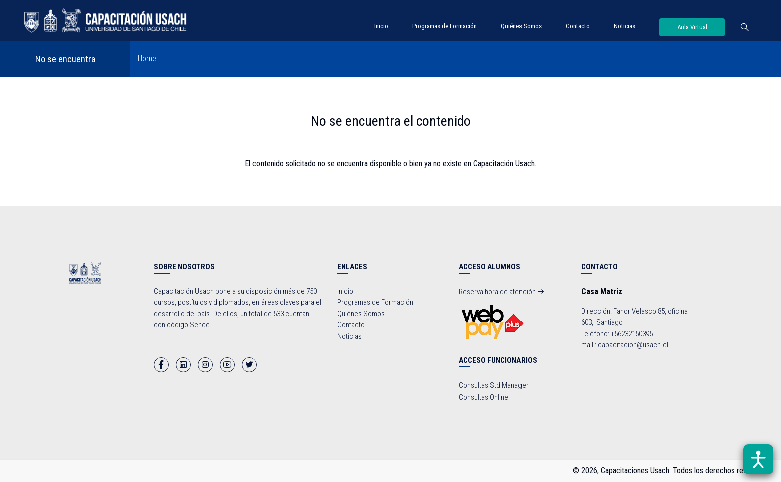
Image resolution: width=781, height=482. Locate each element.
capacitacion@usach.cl (633, 344)
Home (147, 58)
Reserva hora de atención (502, 291)
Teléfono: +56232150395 (617, 333)
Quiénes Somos (521, 26)
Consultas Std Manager (494, 385)
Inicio (381, 26)
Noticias (624, 26)
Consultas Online (483, 397)
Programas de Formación (444, 26)
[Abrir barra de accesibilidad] (758, 459)
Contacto (578, 26)
